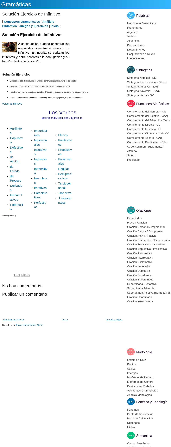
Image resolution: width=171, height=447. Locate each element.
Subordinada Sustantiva (142, 283)
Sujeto (131, 155)
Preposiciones (136, 45)
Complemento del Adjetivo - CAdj (147, 115)
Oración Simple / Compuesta (145, 231)
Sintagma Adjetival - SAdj (142, 86)
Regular (63, 168)
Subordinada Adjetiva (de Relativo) (148, 292)
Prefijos (131, 364)
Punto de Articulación (140, 414)
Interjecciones (135, 58)
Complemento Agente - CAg (144, 137)
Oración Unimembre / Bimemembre (149, 240)
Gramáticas (16, 4)
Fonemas (133, 409)
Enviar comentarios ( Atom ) (29, 325)
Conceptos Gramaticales (22, 21)
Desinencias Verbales (140, 386)
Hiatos (131, 427)
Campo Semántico (138, 443)
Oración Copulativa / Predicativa (147, 248)
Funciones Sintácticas (152, 104)
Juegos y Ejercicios (33, 26)
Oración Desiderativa (140, 275)
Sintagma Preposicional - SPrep (146, 82)
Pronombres (134, 27)
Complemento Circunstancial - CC (148, 133)
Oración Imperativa (139, 266)
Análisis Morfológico (139, 394)
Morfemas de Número (140, 377)
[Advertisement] (96, 39)
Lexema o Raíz (136, 359)
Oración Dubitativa (138, 270)
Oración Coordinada (139, 297)
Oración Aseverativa (139, 253)
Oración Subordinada (140, 279)
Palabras (143, 16)
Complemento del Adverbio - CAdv (148, 120)
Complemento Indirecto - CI (144, 129)
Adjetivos (132, 32)
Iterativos (40, 187)
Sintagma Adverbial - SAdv (143, 90)
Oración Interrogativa (140, 257)
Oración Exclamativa (140, 262)
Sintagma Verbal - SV (140, 95)
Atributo (132, 151)
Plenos (63, 135)
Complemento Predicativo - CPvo (147, 142)
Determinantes (136, 49)
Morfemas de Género (140, 381)
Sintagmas (144, 70)
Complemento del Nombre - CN (146, 111)
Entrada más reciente (13, 319)
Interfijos (132, 373)
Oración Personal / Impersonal (146, 226)
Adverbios (133, 40)
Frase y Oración (137, 222)
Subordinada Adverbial (141, 288)
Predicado (133, 159)
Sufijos (131, 368)
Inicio (55, 26)
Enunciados (134, 218)
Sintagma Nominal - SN (141, 77)
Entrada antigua (114, 319)
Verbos (131, 36)
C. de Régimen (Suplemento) (145, 146)
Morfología (144, 352)
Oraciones (144, 210)
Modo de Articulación (140, 418)
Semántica (144, 436)
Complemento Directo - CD (143, 124)
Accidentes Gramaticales (142, 390)
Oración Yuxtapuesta (140, 301)
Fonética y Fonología (152, 402)
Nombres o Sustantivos (141, 23)
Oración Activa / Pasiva (141, 235)
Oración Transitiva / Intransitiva (146, 244)
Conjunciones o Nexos (141, 54)
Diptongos (133, 422)
